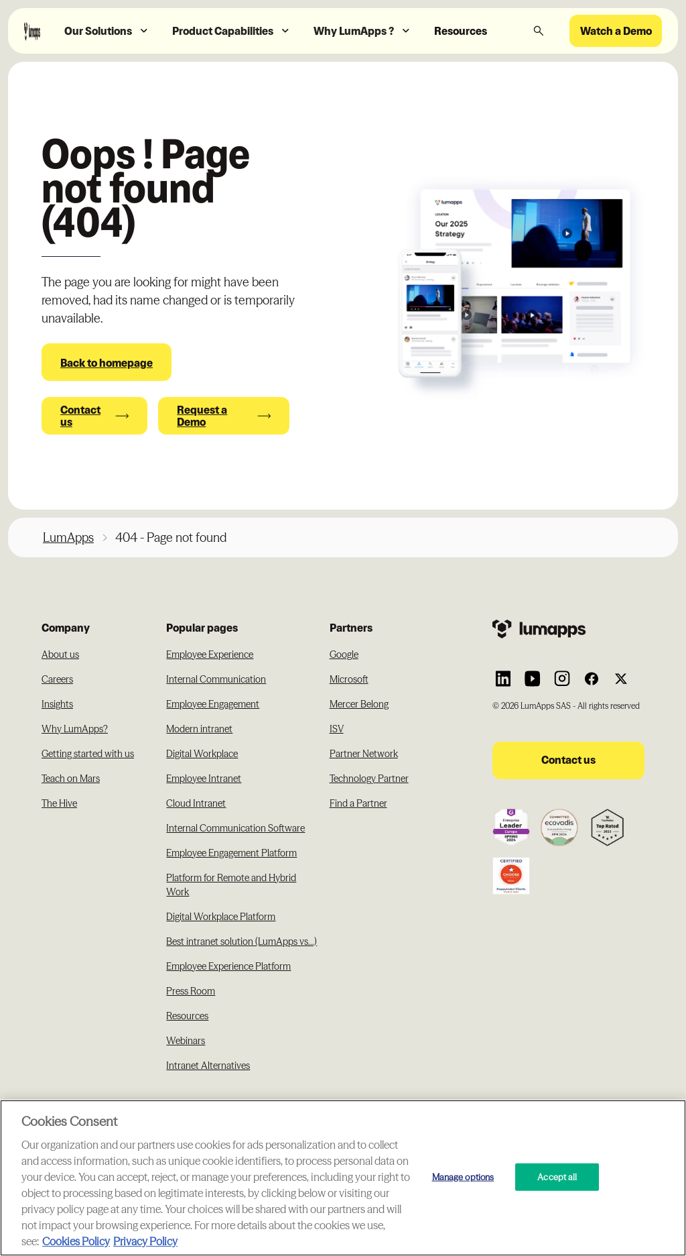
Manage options (463, 1176)
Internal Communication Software (235, 828)
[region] (343, 1178)
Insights (57, 704)
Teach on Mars (71, 779)
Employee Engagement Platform (231, 853)
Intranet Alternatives (208, 1066)
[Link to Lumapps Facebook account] (591, 678)
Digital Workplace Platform (220, 917)
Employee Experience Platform (228, 966)
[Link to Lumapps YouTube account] (532, 678)
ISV (337, 729)
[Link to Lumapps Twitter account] (621, 678)
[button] (107, 31)
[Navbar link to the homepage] (32, 30)
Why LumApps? (75, 729)
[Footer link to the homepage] (568, 628)
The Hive (59, 803)
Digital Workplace (202, 754)
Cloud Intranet (196, 803)
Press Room (190, 991)
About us (60, 654)
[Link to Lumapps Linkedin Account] (503, 678)
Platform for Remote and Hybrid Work (231, 885)
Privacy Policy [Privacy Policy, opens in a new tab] (145, 1241)
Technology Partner (369, 779)
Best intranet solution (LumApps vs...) (241, 941)
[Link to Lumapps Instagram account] (562, 678)
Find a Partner (358, 803)
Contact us (568, 760)
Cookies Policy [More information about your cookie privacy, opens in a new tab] (76, 1241)
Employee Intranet (203, 779)
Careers (57, 679)
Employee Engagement (212, 704)
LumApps (68, 537)
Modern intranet (199, 729)
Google (344, 654)
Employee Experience (209, 654)
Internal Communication (216, 679)
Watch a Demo (616, 31)
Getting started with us (88, 754)
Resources (460, 31)
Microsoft (349, 679)
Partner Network (364, 754)
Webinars (185, 1041)
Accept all (557, 1176)
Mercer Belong (359, 704)
